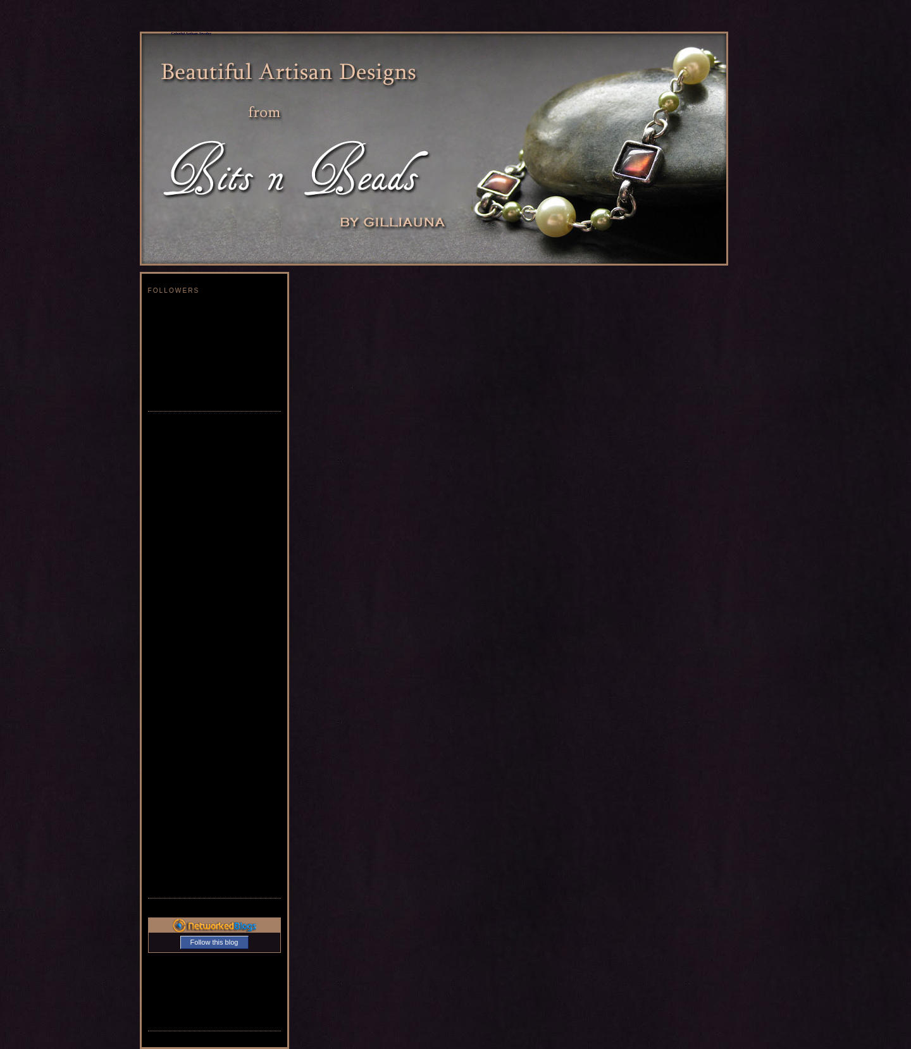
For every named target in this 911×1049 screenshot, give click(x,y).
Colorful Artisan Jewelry (191, 33)
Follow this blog (214, 942)
